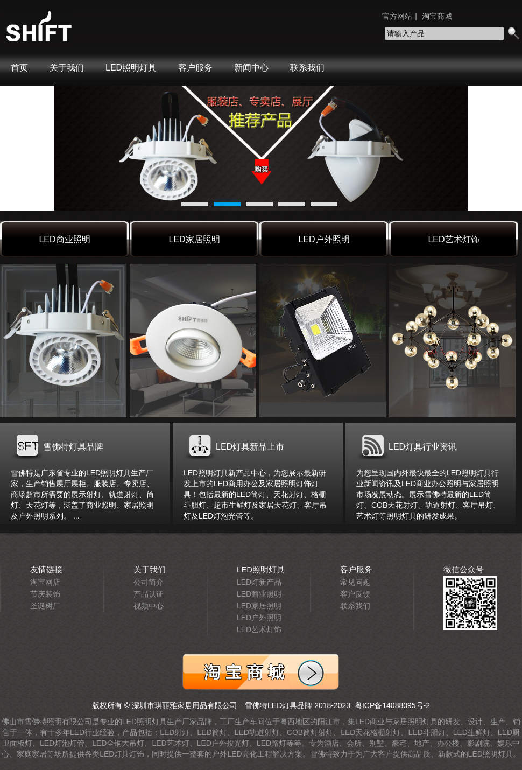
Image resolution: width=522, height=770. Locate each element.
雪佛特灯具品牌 (73, 446)
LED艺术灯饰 (453, 239)
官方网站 (397, 16)
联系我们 (307, 67)
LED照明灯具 (131, 67)
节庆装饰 (45, 594)
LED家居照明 (194, 239)
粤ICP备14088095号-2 (390, 705)
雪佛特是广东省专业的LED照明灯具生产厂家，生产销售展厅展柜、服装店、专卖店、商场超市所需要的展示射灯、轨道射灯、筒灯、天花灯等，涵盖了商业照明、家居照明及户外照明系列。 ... (82, 494)
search (513, 33)
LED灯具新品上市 (250, 446)
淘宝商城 (437, 16)
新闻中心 (251, 67)
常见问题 (355, 582)
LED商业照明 (64, 239)
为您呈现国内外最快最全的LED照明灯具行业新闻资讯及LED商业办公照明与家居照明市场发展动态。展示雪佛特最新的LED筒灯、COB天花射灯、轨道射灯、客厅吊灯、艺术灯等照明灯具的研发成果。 (428, 494)
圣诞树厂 (45, 605)
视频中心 (148, 605)
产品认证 (148, 594)
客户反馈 (355, 594)
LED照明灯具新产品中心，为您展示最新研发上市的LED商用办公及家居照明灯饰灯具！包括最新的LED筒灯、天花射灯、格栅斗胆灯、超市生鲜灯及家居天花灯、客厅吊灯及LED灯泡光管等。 (255, 494)
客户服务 (195, 67)
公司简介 (148, 582)
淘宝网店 (45, 582)
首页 (19, 67)
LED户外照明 (323, 239)
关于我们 (67, 67)
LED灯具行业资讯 (423, 446)
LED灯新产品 (259, 582)
